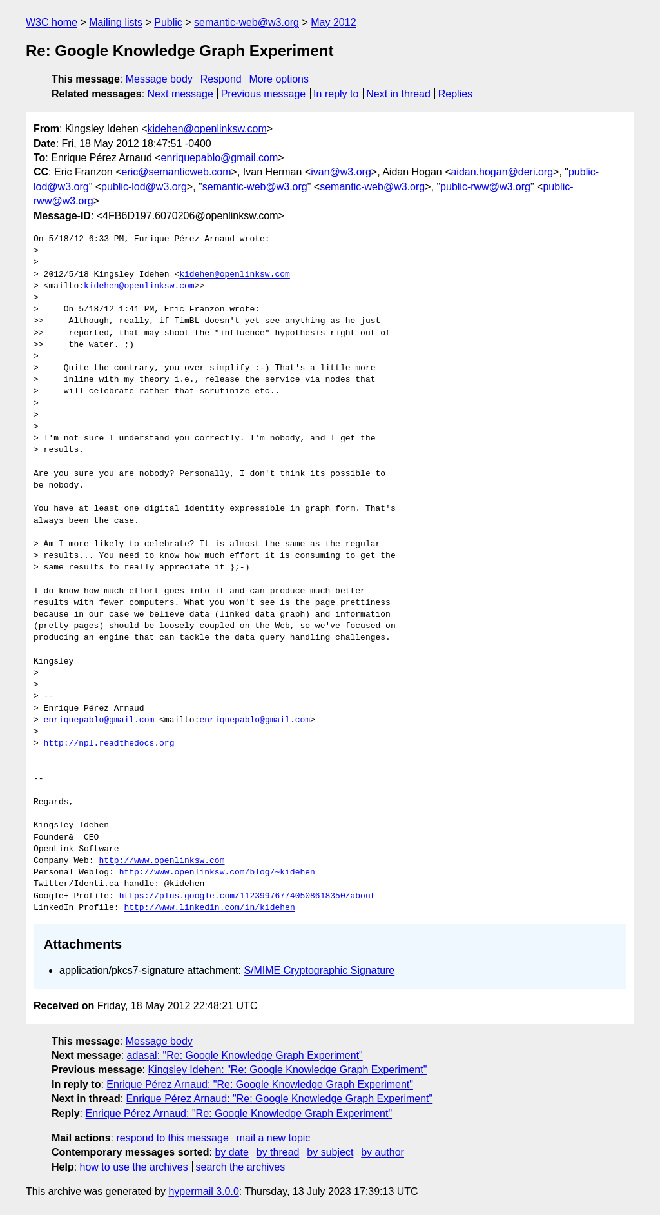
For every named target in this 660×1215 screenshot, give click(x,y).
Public (168, 22)
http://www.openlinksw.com (161, 861)
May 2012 (333, 22)
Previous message (263, 93)
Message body (159, 79)
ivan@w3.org (341, 171)
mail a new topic (274, 1137)
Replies (455, 93)
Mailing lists (115, 22)
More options (279, 79)
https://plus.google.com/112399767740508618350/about (247, 896)
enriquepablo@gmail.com (219, 157)
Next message (180, 93)
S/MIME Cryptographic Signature (319, 970)
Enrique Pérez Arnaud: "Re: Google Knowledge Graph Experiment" (259, 1084)
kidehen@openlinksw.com (207, 128)
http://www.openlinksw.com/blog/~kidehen (217, 872)
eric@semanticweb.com (176, 171)
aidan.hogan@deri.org (502, 171)
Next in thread (398, 93)
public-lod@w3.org (144, 186)
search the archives (241, 1166)
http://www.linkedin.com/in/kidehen (209, 908)
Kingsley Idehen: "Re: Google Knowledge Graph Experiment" (287, 1069)
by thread (278, 1152)
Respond (221, 79)
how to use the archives (134, 1166)
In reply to (335, 93)
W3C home (51, 22)
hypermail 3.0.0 (203, 1191)
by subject (330, 1152)
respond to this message (172, 1137)
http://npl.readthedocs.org (109, 743)
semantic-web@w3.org (246, 22)
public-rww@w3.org (485, 186)
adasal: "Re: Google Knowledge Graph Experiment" (245, 1055)
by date (231, 1152)
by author (382, 1152)
